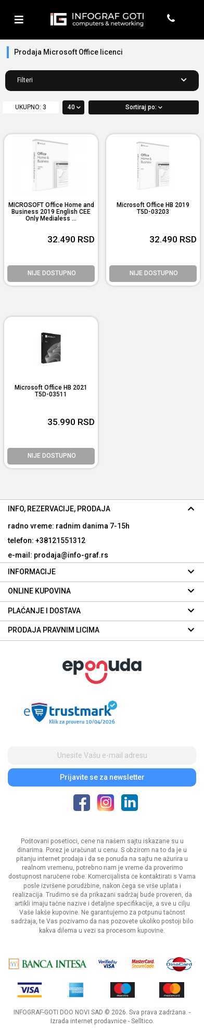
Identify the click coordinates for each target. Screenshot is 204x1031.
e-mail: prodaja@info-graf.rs (58, 555)
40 (74, 107)
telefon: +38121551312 (46, 540)
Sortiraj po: (143, 107)
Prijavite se (102, 777)
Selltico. (142, 1021)
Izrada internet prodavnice (88, 1021)
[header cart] (187, 19)
